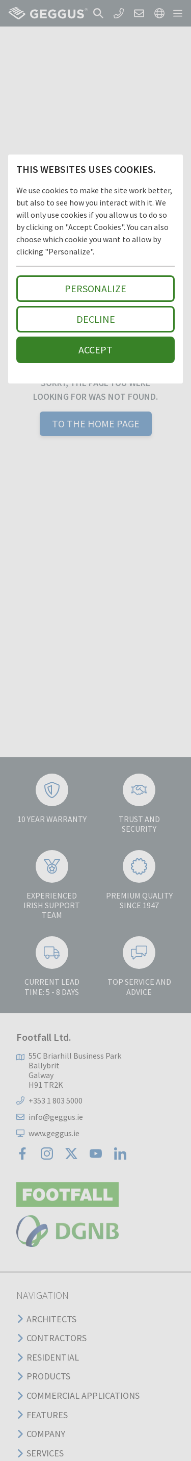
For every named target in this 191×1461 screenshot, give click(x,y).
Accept (95, 349)
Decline (95, 319)
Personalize (95, 288)
